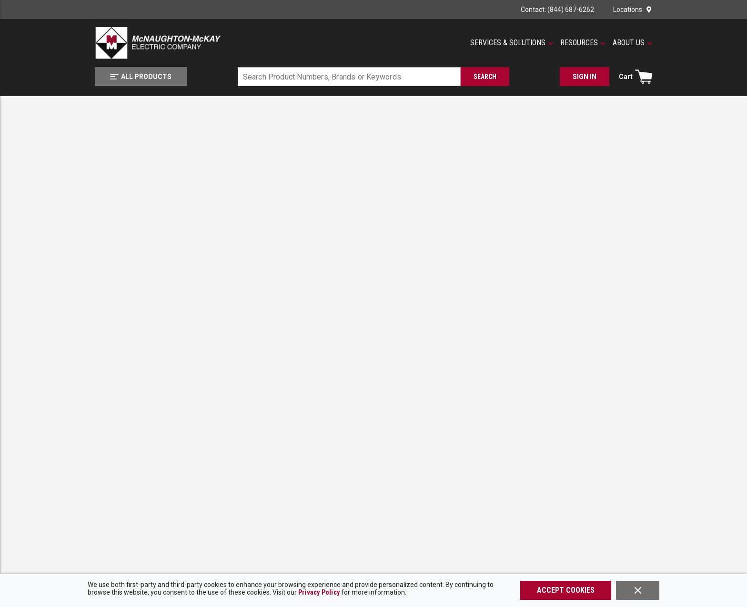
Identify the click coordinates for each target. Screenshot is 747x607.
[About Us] (632, 43)
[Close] (637, 590)
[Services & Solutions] (511, 43)
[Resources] (583, 43)
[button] (511, 43)
